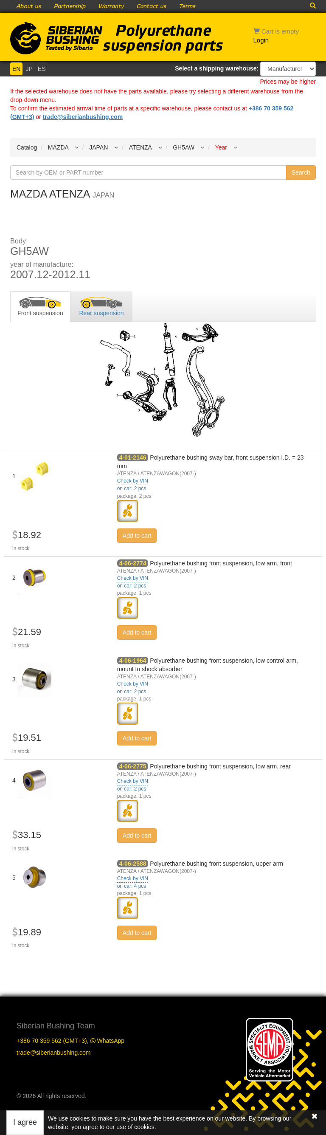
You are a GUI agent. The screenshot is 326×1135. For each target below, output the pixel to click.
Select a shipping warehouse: (217, 68)
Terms (187, 6)
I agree (25, 1122)
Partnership (70, 6)
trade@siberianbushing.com (83, 116)
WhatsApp (107, 1040)
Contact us (151, 6)
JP (28, 68)
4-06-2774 (132, 563)
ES (42, 68)
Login (261, 40)
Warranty (111, 6)
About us (29, 6)
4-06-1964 (132, 660)
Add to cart (137, 535)
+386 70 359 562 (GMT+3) (52, 1040)
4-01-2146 (132, 457)
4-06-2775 (132, 766)
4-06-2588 (132, 863)
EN (16, 68)
